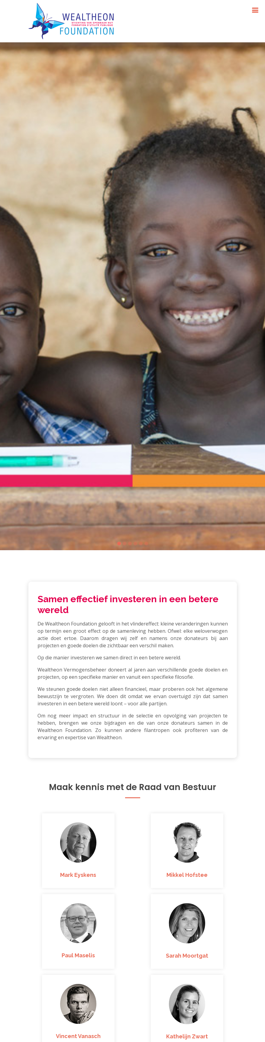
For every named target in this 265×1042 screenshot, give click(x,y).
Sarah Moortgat (187, 955)
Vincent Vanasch (78, 1036)
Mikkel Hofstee (187, 875)
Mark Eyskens (78, 875)
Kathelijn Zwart (187, 1036)
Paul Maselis (78, 955)
